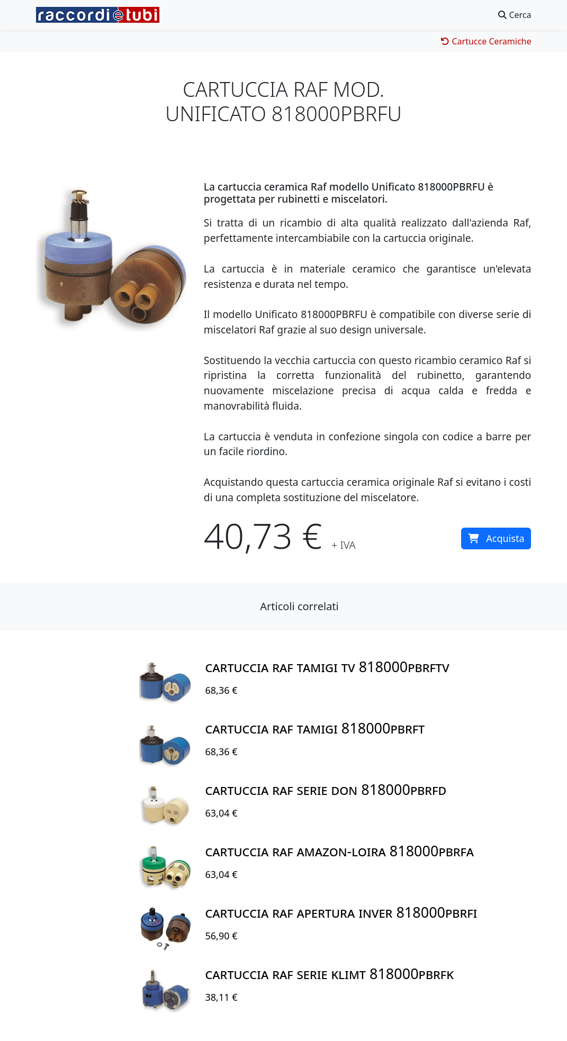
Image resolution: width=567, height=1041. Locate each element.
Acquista (496, 538)
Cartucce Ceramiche (486, 41)
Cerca (514, 15)
